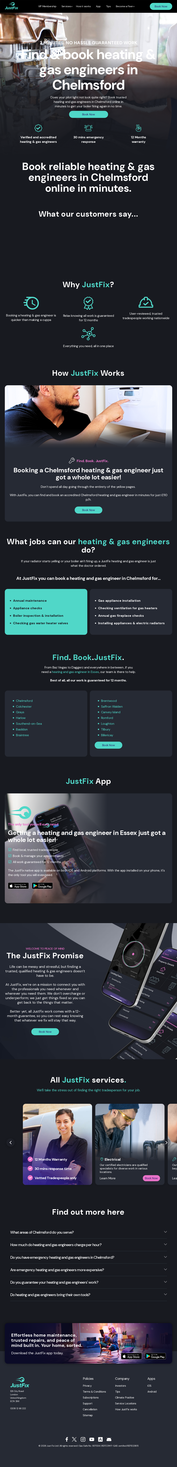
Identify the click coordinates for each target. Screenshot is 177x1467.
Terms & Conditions (94, 1390)
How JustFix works (126, 1408)
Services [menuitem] (67, 6)
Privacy (87, 1384)
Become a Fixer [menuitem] (122, 6)
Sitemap (88, 1414)
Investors (120, 1384)
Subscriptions (90, 1396)
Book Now (161, 6)
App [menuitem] (98, 6)
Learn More (108, 1177)
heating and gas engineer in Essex (75, 672)
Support (87, 1402)
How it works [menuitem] (83, 6)
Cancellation (90, 1408)
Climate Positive (124, 1396)
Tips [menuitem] (107, 6)
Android (151, 1390)
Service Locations (125, 1402)
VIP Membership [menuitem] (49, 6)
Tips (117, 1390)
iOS (149, 1384)
